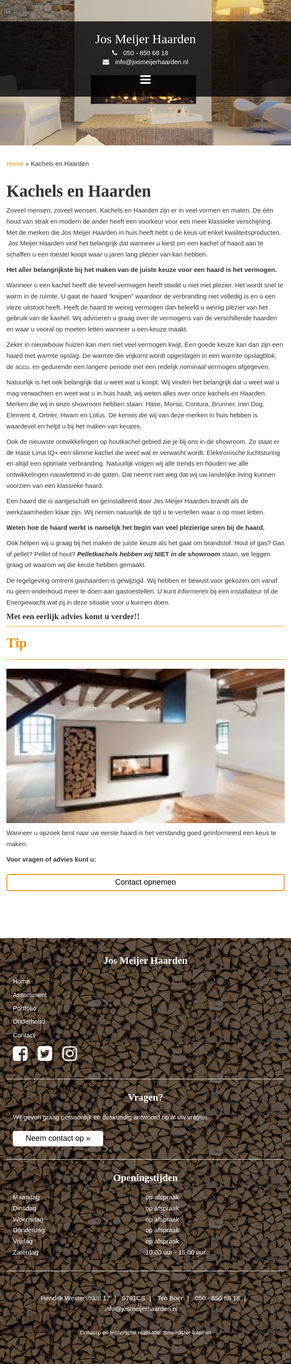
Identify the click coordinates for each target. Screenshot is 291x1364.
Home (15, 163)
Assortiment (30, 994)
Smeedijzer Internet (187, 1332)
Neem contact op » (58, 1138)
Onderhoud (29, 1021)
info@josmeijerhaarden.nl (141, 1308)
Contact (24, 1035)
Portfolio (24, 1008)
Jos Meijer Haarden (145, 39)
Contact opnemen (145, 882)
